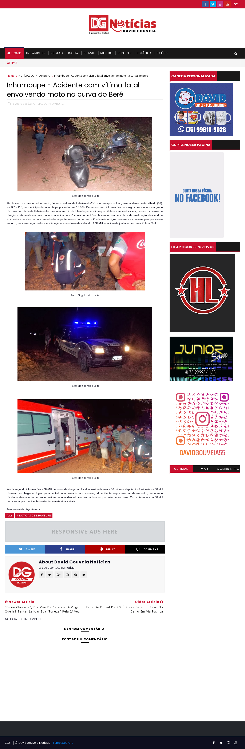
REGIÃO (57, 53)
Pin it (107, 549)
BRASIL (89, 53)
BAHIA (73, 53)
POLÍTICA (144, 53)
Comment (147, 549)
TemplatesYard (63, 743)
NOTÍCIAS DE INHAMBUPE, (47, 104)
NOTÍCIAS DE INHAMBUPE (34, 76)
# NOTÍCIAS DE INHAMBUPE (34, 515)
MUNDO (106, 53)
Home (16, 53)
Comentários (228, 469)
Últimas (181, 469)
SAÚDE (162, 53)
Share (67, 549)
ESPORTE (125, 53)
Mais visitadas (204, 469)
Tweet (27, 549)
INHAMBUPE (36, 53)
